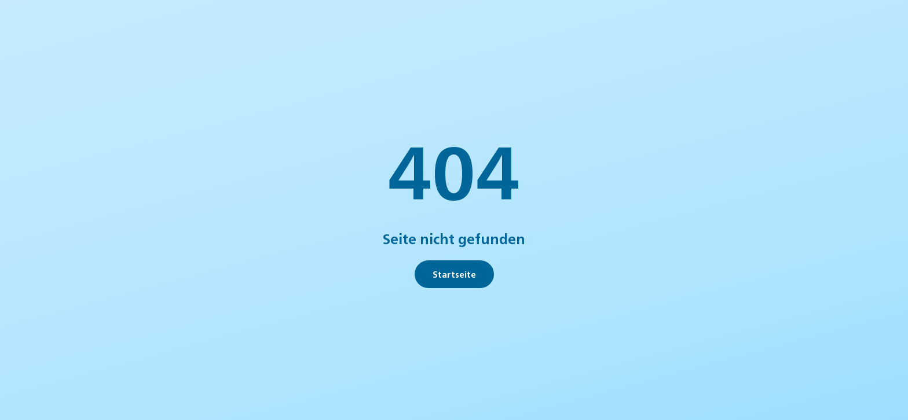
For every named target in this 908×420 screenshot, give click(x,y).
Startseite (454, 273)
